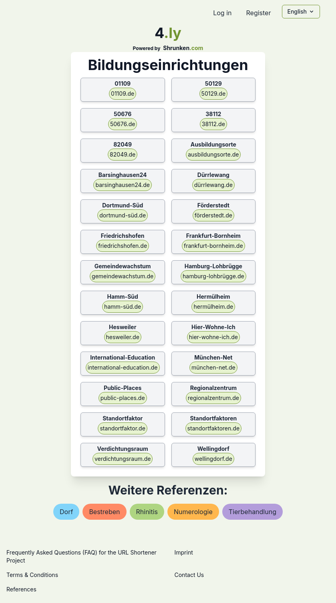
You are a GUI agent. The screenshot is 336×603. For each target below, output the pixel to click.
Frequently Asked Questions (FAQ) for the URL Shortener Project (81, 556)
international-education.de (123, 367)
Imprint (184, 552)
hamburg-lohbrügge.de (213, 276)
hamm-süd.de (122, 306)
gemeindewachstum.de (122, 276)
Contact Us (189, 574)
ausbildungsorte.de (213, 154)
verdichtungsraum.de (123, 458)
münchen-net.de (213, 367)
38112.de (213, 124)
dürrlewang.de (213, 184)
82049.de (122, 154)
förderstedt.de (213, 215)
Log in (222, 13)
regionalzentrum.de (213, 397)
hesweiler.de (122, 337)
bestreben (104, 512)
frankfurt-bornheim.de (213, 245)
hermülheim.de (213, 306)
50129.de (213, 93)
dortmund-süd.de (122, 215)
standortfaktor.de (122, 428)
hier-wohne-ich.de (213, 337)
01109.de (122, 93)
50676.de (122, 124)
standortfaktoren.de (213, 428)
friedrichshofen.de (122, 245)
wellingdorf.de (213, 458)
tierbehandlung (252, 512)
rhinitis (147, 512)
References (21, 589)
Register (258, 13)
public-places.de (123, 397)
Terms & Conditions (32, 574)
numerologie (193, 512)
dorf (66, 512)
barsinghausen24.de (122, 184)
